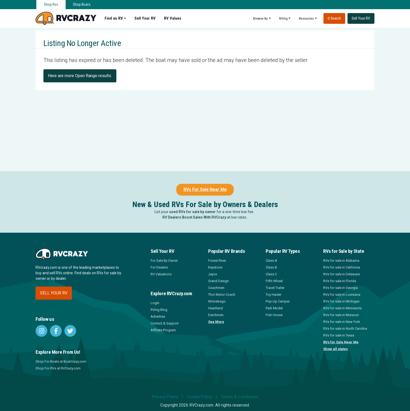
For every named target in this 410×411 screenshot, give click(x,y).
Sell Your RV (145, 18)
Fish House (274, 315)
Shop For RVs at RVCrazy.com (58, 368)
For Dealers (159, 267)
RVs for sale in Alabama (341, 260)
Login (155, 303)
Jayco (212, 274)
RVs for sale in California (341, 267)
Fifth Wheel (274, 281)
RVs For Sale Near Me (205, 189)
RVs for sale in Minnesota (342, 308)
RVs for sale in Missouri (341, 315)
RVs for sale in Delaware (341, 274)
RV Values (172, 18)
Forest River (217, 260)
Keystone (215, 267)
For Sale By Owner (164, 260)
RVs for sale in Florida (339, 281)
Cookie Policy (199, 396)
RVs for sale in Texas (338, 335)
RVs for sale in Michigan (341, 301)
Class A (271, 260)
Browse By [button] (260, 18)
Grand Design (218, 281)
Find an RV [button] (114, 18)
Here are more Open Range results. (80, 75)
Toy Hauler (273, 294)
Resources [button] (306, 18)
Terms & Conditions (240, 396)
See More (216, 322)
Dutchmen (216, 315)
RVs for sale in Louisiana (341, 294)
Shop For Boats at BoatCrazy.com (61, 361)
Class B (271, 267)
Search (334, 18)
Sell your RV (53, 292)
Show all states (335, 349)
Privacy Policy (164, 396)
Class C (271, 274)
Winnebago (217, 301)
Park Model (274, 308)
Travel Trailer (275, 288)
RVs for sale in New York (341, 322)
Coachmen (216, 288)
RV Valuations (161, 274)
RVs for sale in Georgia (340, 288)
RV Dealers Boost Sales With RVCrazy (194, 217)
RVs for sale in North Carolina (345, 328)
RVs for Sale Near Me (340, 342)
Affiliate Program (163, 330)
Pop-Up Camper (278, 301)
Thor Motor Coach (221, 294)
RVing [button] (283, 18)
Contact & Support (165, 323)
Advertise (158, 316)
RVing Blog (159, 310)
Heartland (215, 308)
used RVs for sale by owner (192, 212)
